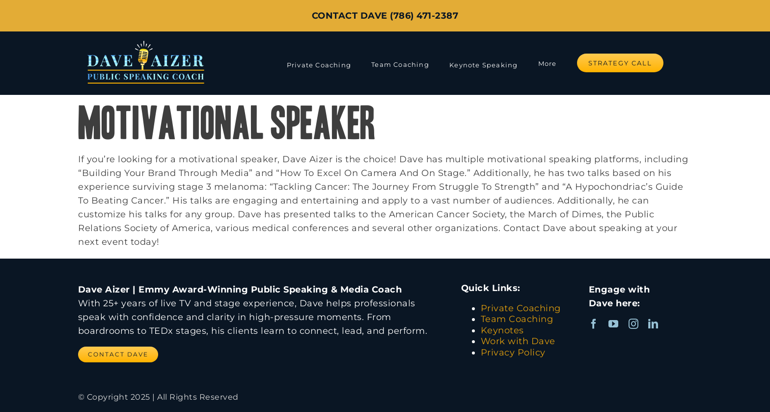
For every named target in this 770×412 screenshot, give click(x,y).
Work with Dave (518, 341)
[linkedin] (653, 324)
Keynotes (502, 330)
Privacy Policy (513, 352)
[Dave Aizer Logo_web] (145, 40)
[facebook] (594, 324)
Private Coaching (521, 308)
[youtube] (613, 324)
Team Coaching (517, 319)
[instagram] (634, 324)
